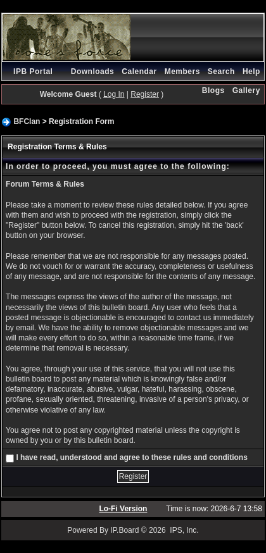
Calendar (139, 71)
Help (251, 71)
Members (182, 71)
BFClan (26, 121)
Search (221, 71)
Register (144, 94)
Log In (113, 94)
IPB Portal (33, 71)
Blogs (213, 90)
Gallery (246, 90)
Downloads (93, 71)
